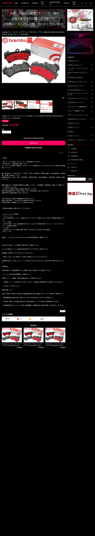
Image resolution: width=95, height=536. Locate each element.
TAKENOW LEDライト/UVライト (77, 119)
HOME (16, 3)
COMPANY (35, 3)
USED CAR (74, 3)
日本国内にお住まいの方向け (33, 147)
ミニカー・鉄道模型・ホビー (76, 111)
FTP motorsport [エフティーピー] (78, 98)
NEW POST (42, 3)
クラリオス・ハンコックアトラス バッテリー (78, 69)
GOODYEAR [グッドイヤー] (76, 102)
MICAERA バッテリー (74, 123)
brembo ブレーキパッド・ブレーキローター (78, 94)
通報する (62, 311)
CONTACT (67, 3)
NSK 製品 (70, 131)
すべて (8, 319)
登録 (90, 179)
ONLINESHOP (25, 3)
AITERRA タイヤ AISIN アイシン (77, 140)
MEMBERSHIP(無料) (55, 3)
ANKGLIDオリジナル (74, 61)
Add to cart (33, 143)
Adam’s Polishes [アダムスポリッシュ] (78, 73)
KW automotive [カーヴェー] (76, 86)
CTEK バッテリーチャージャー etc (78, 115)
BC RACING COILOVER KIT (75, 77)
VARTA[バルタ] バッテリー (76, 65)
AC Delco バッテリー (74, 136)
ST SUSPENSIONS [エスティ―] (77, 90)
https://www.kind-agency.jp (46, 165)
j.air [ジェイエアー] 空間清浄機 (77, 106)
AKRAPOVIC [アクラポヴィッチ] (77, 82)
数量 (3, 129)
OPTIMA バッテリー (74, 127)
